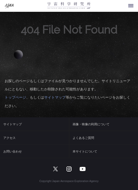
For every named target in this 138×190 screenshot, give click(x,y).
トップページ (15, 97)
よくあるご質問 (83, 137)
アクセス (9, 137)
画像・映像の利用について (91, 124)
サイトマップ (55, 97)
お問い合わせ (12, 151)
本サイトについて (85, 151)
